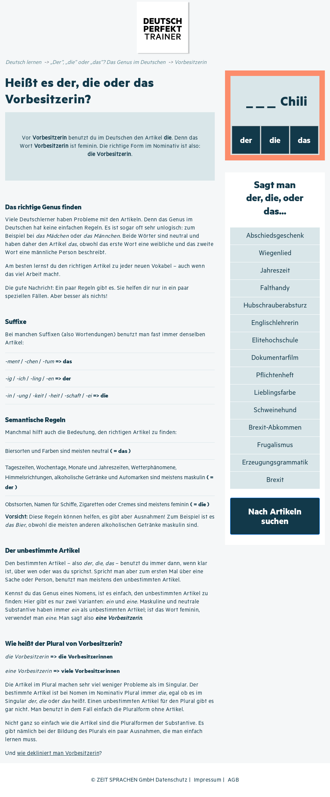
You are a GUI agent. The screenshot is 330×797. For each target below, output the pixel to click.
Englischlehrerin (275, 323)
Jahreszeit (275, 271)
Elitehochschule (275, 340)
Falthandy (275, 288)
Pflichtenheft (275, 375)
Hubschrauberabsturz (275, 306)
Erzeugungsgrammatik (275, 463)
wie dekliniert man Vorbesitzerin (58, 753)
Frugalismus (275, 445)
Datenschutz (172, 780)
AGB (233, 780)
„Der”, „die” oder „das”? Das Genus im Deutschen (108, 62)
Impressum (208, 780)
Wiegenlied (275, 253)
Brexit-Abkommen (275, 428)
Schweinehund (275, 410)
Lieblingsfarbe (275, 393)
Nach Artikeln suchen (275, 516)
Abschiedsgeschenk (275, 236)
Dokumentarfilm (275, 358)
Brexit (275, 480)
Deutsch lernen (23, 62)
